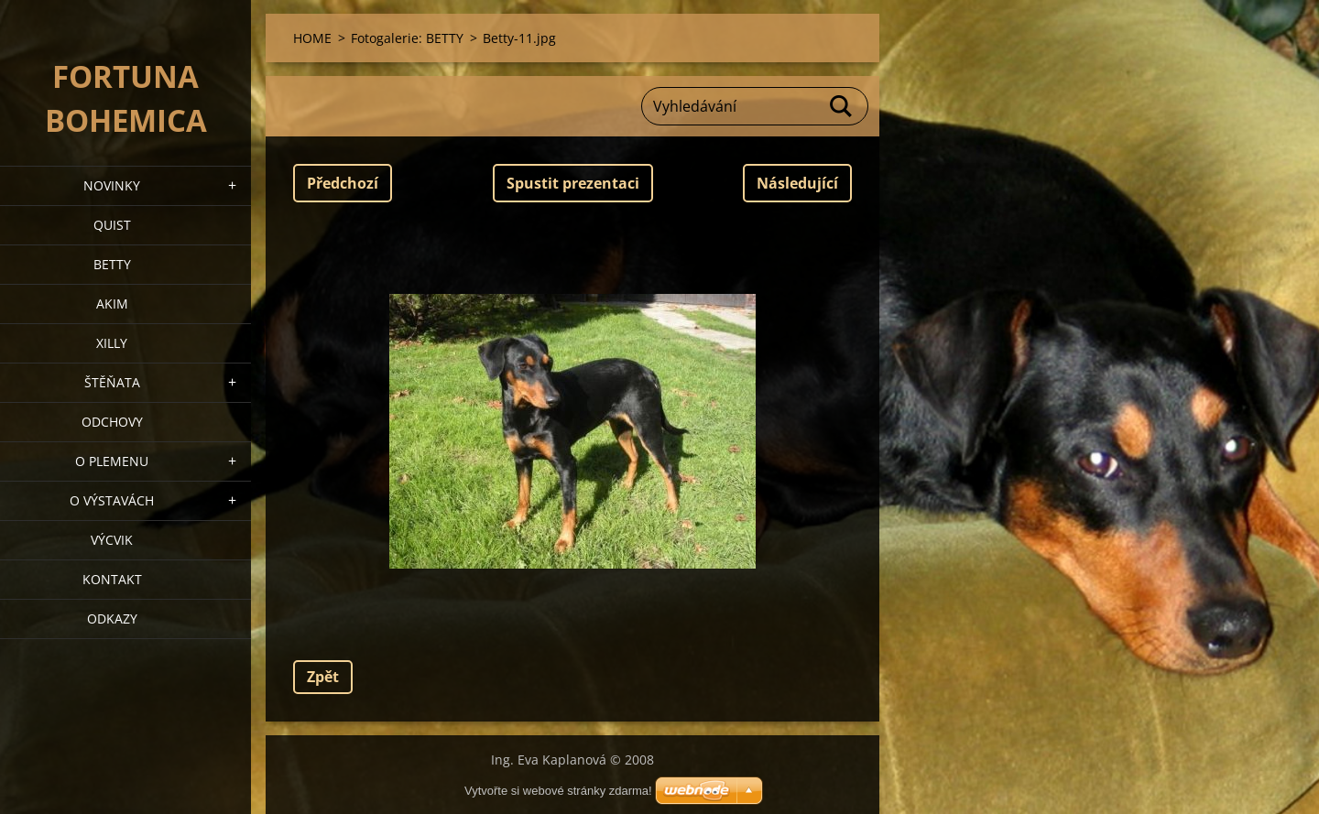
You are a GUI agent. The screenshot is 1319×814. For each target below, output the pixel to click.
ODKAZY (112, 618)
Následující (797, 183)
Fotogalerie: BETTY (407, 38)
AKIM (112, 303)
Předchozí (342, 183)
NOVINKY (111, 185)
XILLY (111, 343)
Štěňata (112, 382)
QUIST (112, 224)
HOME (312, 38)
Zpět (323, 677)
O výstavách (112, 500)
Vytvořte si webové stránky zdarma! (558, 791)
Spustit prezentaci (573, 183)
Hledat (842, 106)
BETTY (112, 264)
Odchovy (112, 421)
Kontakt (112, 579)
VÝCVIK (112, 539)
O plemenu (111, 461)
